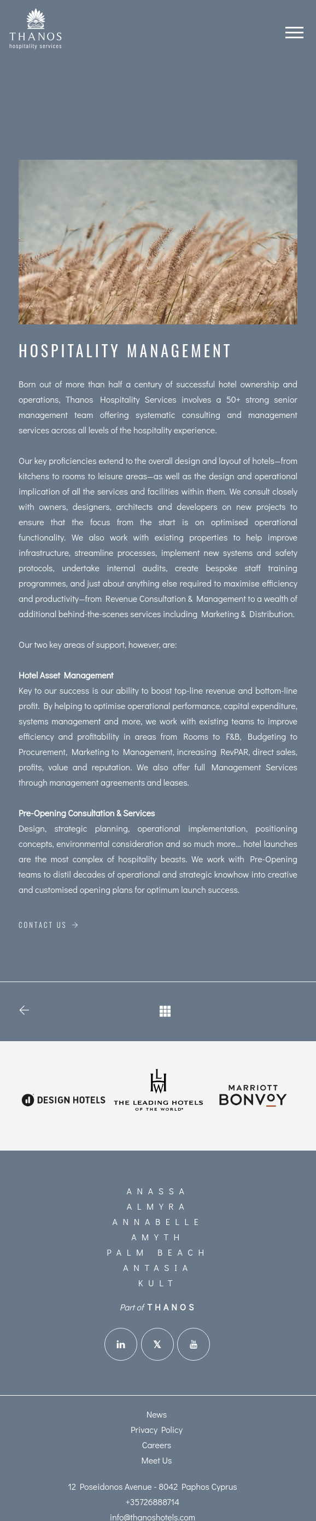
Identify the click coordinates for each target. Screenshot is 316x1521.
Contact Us (49, 924)
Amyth (158, 1237)
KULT (158, 1282)
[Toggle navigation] (294, 30)
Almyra (158, 1206)
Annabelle (158, 1221)
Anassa (158, 1191)
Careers (157, 1444)
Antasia (157, 1267)
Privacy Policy (157, 1429)
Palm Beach (158, 1252)
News (157, 1414)
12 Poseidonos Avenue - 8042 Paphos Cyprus (152, 1486)
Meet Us (157, 1460)
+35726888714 (153, 1501)
